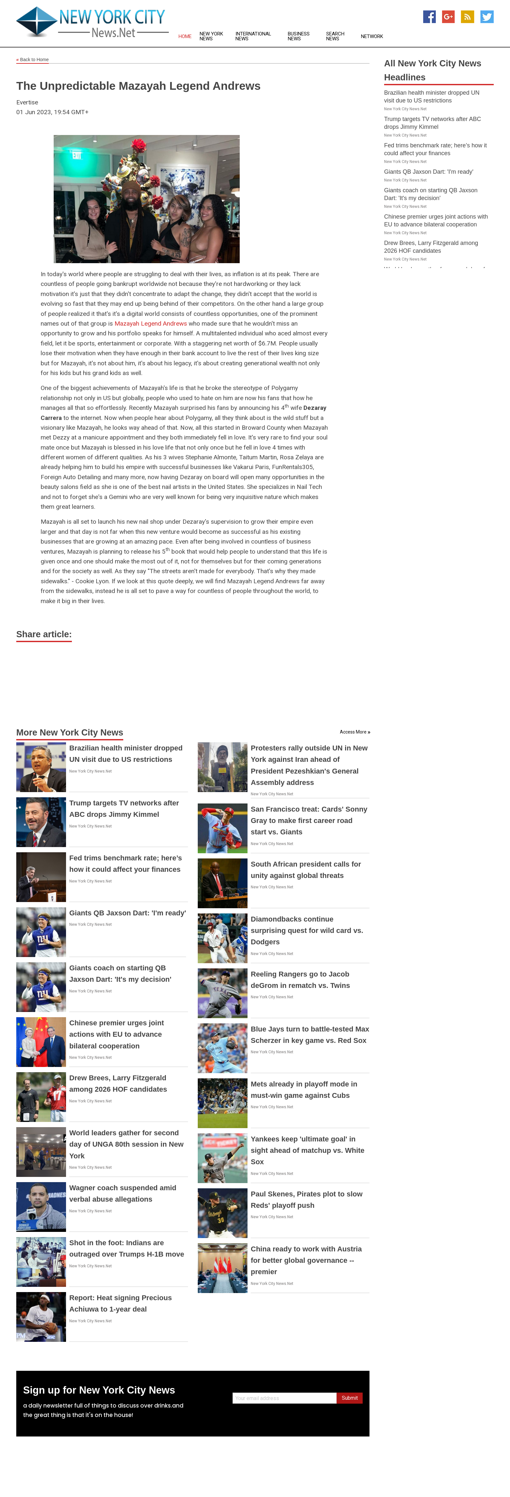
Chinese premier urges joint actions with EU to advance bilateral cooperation (116, 1034)
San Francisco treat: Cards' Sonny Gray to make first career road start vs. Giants (309, 820)
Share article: (44, 634)
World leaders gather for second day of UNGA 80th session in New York (126, 1144)
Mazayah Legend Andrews (150, 323)
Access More (353, 732)
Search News (335, 36)
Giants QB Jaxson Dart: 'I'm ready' (127, 913)
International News (253, 36)
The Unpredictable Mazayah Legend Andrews (138, 85)
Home (185, 36)
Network (372, 36)
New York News (211, 36)
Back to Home (32, 60)
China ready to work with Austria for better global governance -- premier (306, 1260)
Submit (350, 1398)
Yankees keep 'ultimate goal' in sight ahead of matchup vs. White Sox (308, 1150)
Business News (299, 36)
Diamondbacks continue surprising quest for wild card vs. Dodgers (307, 930)
